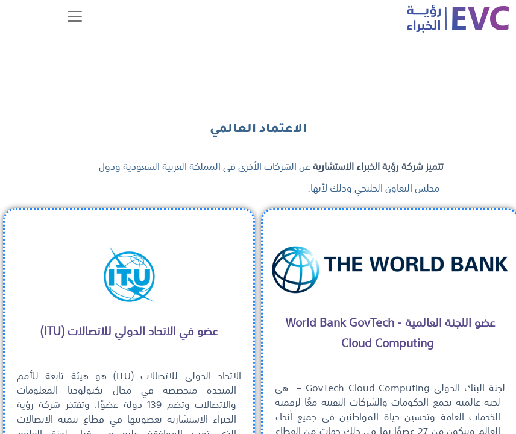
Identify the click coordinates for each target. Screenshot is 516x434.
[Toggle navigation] (74, 16)
